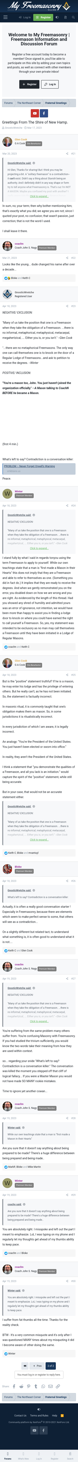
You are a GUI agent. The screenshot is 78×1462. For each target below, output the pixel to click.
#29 (73, 1195)
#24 (73, 505)
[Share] (67, 153)
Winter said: (14, 1127)
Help (54, 1415)
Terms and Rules (39, 1415)
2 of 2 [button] (51, 1366)
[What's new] (65, 17)
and (20, 278)
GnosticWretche (13, 127)
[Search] (73, 17)
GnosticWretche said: (19, 163)
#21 (73, 153)
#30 (73, 1281)
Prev (37, 1366)
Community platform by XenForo (39, 1422)
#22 (73, 258)
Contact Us (20, 1415)
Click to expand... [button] (39, 196)
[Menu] (5, 17)
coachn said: (15, 1204)
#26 (73, 881)
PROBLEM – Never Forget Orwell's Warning (29, 466)
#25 (73, 675)
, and (23, 852)
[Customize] (57, 17)
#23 (73, 306)
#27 (73, 978)
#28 (73, 1118)
